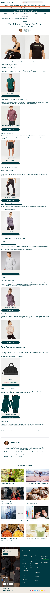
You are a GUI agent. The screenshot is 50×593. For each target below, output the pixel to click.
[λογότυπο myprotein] (7, 2)
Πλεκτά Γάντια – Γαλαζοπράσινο (10, 414)
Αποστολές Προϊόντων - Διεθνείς (25, 565)
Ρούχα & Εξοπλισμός (32, 556)
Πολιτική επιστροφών (25, 560)
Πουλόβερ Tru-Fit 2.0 (10, 271)
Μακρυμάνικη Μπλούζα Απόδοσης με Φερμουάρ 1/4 (10, 126)
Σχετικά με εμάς (36, 555)
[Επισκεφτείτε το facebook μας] (5, 584)
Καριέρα (36, 580)
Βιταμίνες (21, 5)
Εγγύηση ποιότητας (36, 558)
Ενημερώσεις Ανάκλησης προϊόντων (25, 581)
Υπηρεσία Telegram (44, 556)
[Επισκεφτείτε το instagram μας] (3, 584)
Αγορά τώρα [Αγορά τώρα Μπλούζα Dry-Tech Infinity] (10, 96)
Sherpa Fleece (10, 339)
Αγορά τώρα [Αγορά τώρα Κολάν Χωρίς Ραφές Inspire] (10, 200)
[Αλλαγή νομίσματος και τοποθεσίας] (10, 580)
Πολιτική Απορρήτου (37, 568)
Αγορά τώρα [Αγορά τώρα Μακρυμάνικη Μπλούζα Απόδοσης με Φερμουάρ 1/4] (10, 129)
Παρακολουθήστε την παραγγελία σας (25, 570)
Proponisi (10, 18)
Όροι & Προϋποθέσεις (37, 572)
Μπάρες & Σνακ (31, 564)
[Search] (23, 2)
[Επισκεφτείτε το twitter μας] (12, 584)
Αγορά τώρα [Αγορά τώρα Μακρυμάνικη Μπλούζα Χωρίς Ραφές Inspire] (10, 234)
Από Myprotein (8, 503)
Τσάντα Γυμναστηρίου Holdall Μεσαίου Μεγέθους (10, 379)
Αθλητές (44, 13)
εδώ (21, 456)
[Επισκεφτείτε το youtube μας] (10, 584)
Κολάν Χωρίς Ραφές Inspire (10, 197)
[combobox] (32, 2)
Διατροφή (11, 5)
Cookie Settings (5, 577)
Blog (7, 18)
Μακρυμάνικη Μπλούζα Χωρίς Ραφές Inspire (10, 231)
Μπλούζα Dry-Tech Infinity (10, 93)
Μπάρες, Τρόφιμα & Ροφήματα (29, 5)
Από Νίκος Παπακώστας (35, 485)
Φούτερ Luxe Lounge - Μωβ (10, 307)
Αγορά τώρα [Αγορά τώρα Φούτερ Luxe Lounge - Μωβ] (10, 310)
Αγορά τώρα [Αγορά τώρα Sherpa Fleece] (10, 342)
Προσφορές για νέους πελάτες (44, 563)
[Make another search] (25, 16)
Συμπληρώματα (25, 13)
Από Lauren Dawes (27, 30)
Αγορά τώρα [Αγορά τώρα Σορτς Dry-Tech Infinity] (10, 163)
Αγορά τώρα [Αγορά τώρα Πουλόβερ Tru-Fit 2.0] (10, 274)
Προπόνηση (15, 13)
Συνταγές (35, 13)
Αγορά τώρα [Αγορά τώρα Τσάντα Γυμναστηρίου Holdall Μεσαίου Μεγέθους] (10, 385)
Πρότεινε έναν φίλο (45, 559)
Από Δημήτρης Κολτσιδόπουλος (12, 485)
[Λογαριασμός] (44, 2)
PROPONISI (25, 21)
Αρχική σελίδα (4, 18)
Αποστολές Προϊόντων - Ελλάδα (25, 576)
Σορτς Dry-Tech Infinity (10, 160)
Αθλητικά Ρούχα (16, 5)
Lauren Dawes (15, 442)
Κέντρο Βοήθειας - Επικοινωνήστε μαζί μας (25, 556)
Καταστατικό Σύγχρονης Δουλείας (37, 563)
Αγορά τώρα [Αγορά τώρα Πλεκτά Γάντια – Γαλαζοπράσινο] (10, 417)
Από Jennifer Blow (34, 503)
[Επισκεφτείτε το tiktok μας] (7, 584)
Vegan (36, 5)
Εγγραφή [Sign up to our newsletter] (5, 554)
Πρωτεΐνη (6, 5)
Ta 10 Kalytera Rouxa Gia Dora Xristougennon (20, 18)
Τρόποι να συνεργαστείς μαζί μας (37, 576)
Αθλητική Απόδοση (41, 5)
